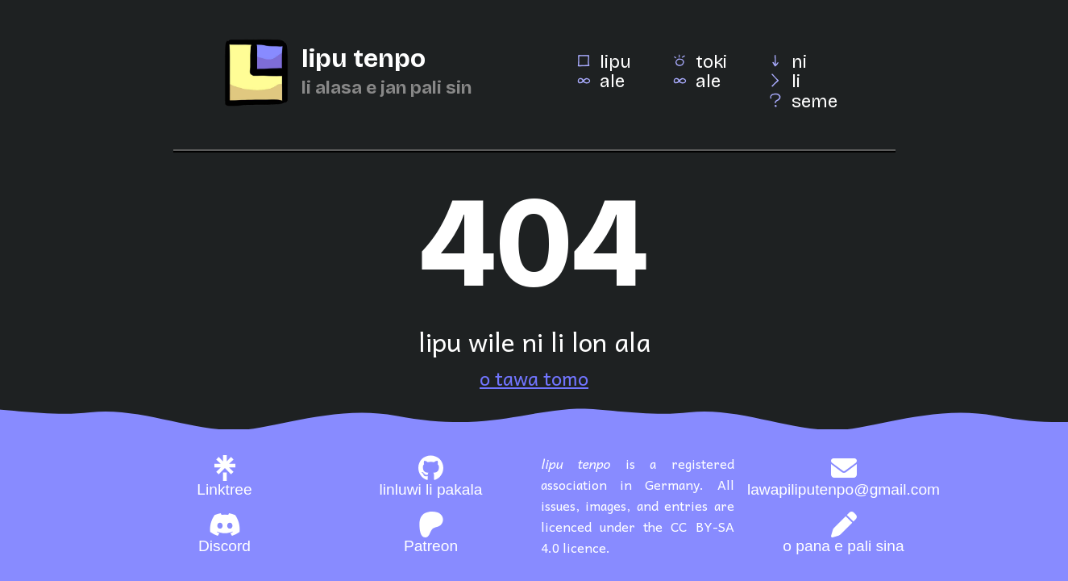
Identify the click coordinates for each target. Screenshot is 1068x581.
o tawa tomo (534, 377)
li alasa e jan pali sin (386, 87)
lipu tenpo (363, 58)
